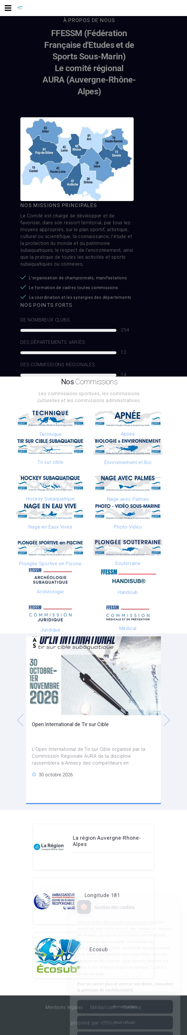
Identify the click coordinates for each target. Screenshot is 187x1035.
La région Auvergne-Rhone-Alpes (107, 841)
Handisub (128, 592)
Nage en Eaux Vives (50, 527)
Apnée (128, 434)
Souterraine (128, 563)
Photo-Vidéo (128, 527)
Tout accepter (125, 1015)
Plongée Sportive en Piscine (50, 563)
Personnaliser (125, 983)
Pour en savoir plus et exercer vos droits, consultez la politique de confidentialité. (125, 963)
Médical (128, 628)
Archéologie (50, 592)
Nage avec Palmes (128, 499)
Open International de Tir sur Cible (70, 724)
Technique (50, 434)
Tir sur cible (50, 462)
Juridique (50, 630)
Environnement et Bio (128, 462)
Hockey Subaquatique (50, 499)
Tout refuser (125, 999)
